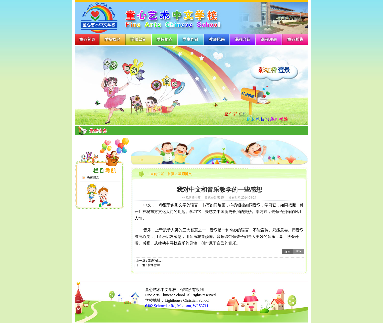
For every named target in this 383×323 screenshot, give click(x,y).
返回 (287, 251)
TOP (298, 251)
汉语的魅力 (155, 260)
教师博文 (93, 177)
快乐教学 (154, 265)
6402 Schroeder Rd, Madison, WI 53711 (176, 306)
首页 (171, 174)
